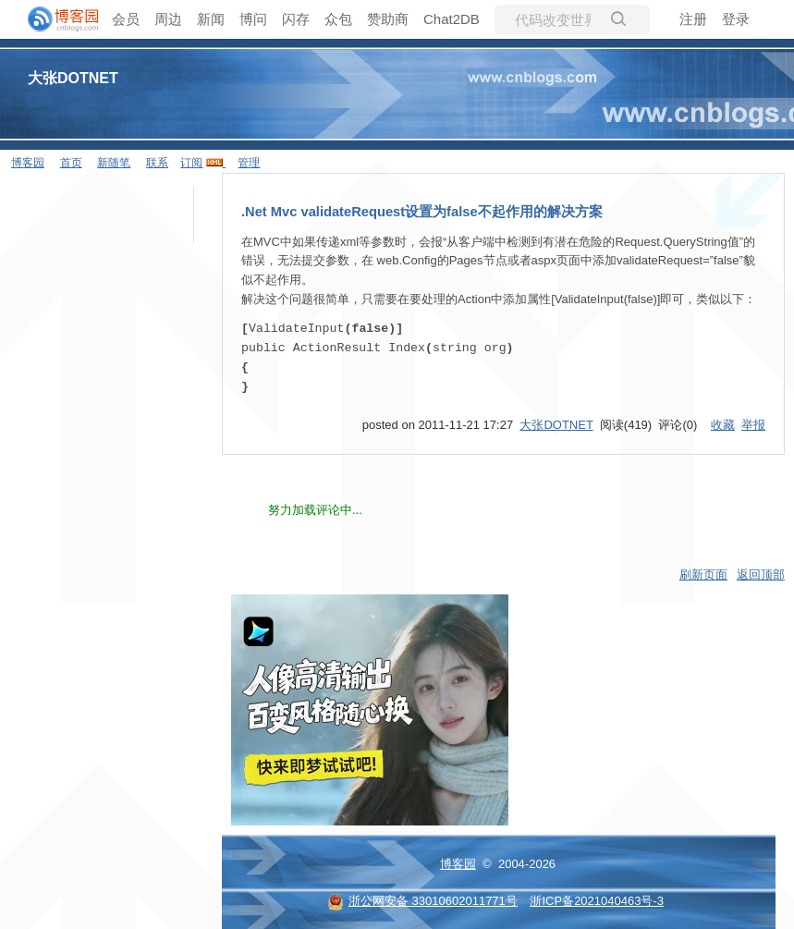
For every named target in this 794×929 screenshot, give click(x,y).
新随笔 (113, 162)
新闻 (211, 19)
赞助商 (388, 19)
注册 (693, 19)
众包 (338, 19)
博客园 (27, 162)
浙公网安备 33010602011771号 (422, 899)
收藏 (723, 423)
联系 (157, 162)
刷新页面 (703, 573)
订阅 (191, 162)
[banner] (55, 19)
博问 (253, 19)
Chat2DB (451, 19)
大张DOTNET (73, 78)
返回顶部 (761, 573)
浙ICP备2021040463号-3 (597, 899)
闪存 (296, 19)
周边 (168, 19)
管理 (249, 162)
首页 (71, 162)
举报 (753, 423)
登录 (736, 19)
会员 (126, 19)
